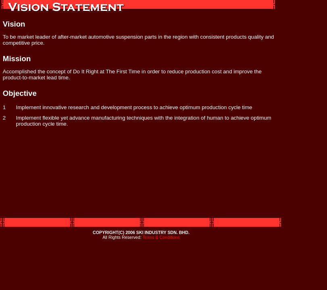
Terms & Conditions (160, 237)
